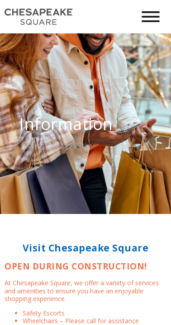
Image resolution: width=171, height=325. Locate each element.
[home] (63, 17)
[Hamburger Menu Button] (150, 17)
